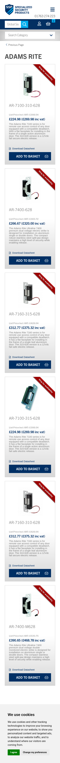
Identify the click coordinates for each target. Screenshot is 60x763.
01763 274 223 (45, 16)
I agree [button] (13, 752)
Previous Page (16, 44)
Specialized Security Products (18, 10)
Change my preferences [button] (35, 752)
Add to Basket (28, 156)
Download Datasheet (23, 148)
